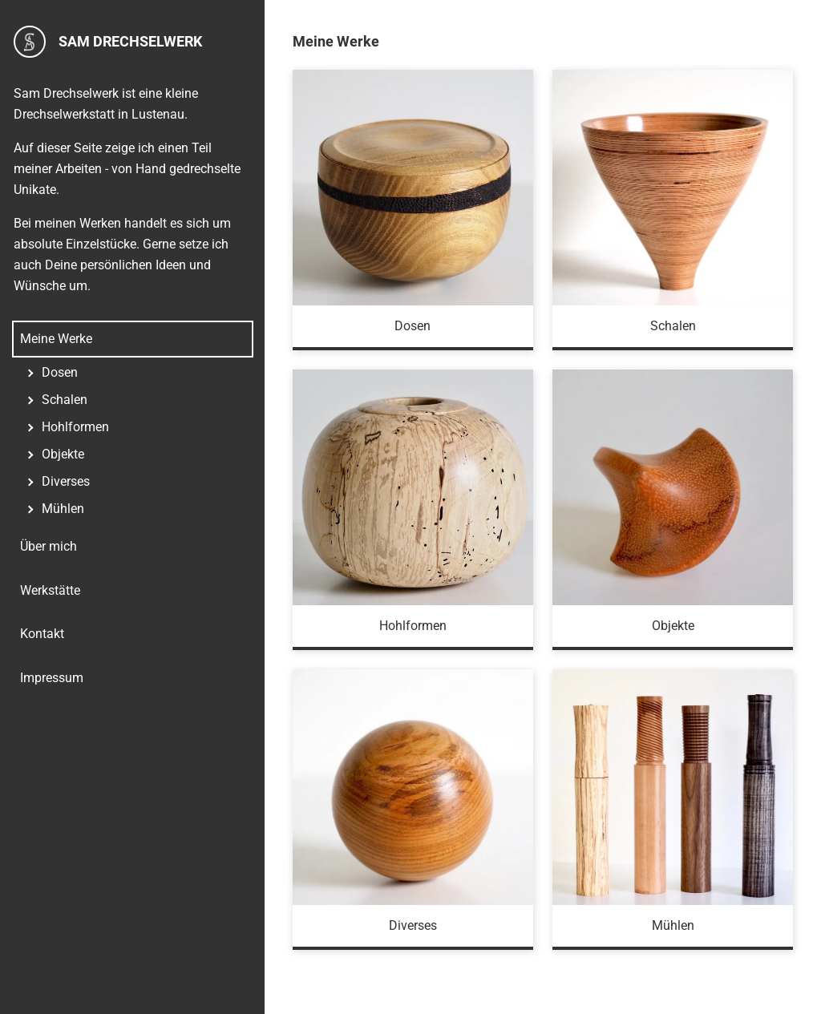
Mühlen (63, 508)
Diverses (66, 481)
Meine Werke (56, 338)
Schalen (64, 399)
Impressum (51, 677)
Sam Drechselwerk (108, 42)
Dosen (60, 372)
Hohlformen (75, 426)
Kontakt (42, 633)
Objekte (63, 454)
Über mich (48, 546)
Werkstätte (50, 590)
